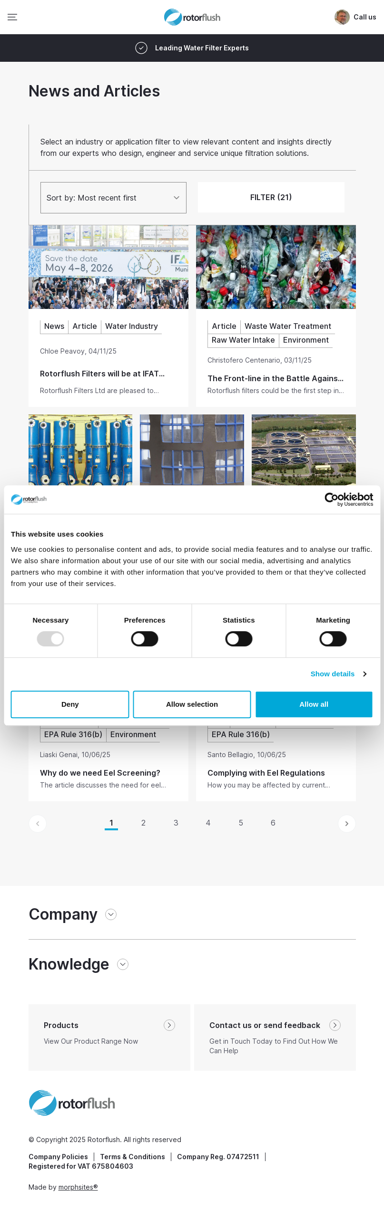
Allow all (313, 704)
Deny (70, 704)
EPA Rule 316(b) (73, 734)
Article (84, 326)
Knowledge (69, 964)
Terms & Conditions (132, 1157)
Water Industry (131, 326)
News (54, 326)
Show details (333, 674)
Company (63, 914)
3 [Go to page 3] (176, 822)
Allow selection (192, 704)
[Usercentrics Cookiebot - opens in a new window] (331, 499)
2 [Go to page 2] (143, 822)
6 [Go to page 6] (273, 822)
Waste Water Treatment (288, 326)
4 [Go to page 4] (208, 822)
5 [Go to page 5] (240, 822)
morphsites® (78, 1187)
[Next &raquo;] (347, 824)
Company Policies (58, 1157)
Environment (306, 340)
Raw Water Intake (243, 340)
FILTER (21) (271, 197)
